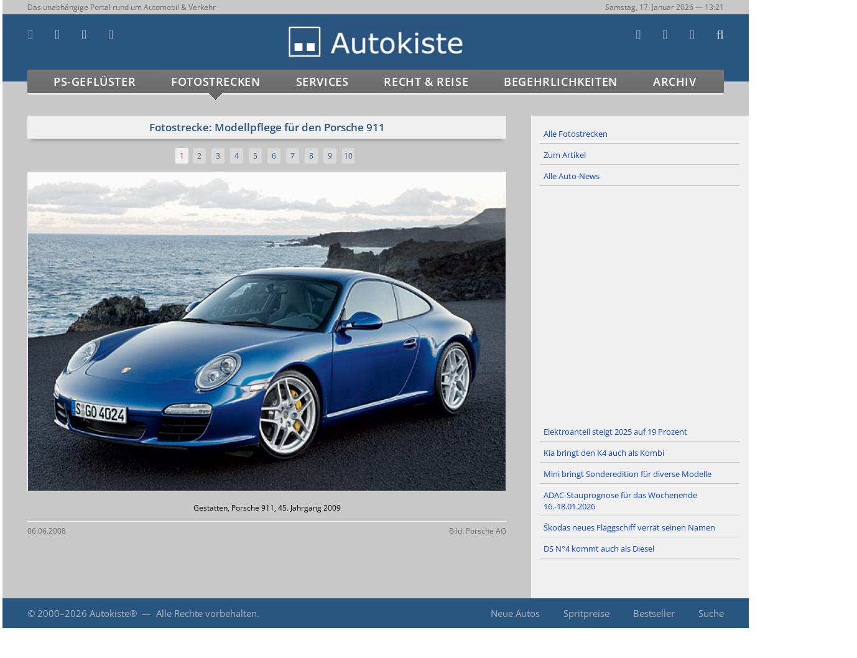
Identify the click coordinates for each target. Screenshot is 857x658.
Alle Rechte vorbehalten (206, 613)
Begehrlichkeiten (561, 81)
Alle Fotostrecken (576, 133)
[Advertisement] (640, 304)
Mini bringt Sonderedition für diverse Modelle (627, 474)
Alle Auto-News (572, 176)
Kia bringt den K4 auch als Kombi (604, 452)
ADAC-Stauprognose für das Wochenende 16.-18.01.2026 (620, 500)
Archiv (675, 81)
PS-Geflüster (94, 81)
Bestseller (654, 613)
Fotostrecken (215, 81)
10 (348, 156)
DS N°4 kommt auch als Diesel (599, 548)
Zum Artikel (565, 154)
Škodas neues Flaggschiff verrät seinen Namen (629, 527)
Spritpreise (586, 613)
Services (322, 81)
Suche (711, 613)
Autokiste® (113, 613)
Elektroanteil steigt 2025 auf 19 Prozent (615, 431)
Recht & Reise (426, 81)
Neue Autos (515, 613)
